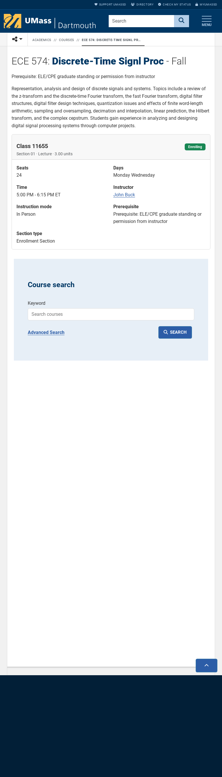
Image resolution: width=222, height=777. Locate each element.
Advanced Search (46, 332)
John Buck (124, 195)
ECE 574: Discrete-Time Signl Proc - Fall (112, 40)
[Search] (181, 21)
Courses (66, 40)
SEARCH (178, 332)
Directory (142, 4)
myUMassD (206, 4)
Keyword (36, 303)
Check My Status (174, 4)
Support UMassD (110, 4)
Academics (41, 40)
